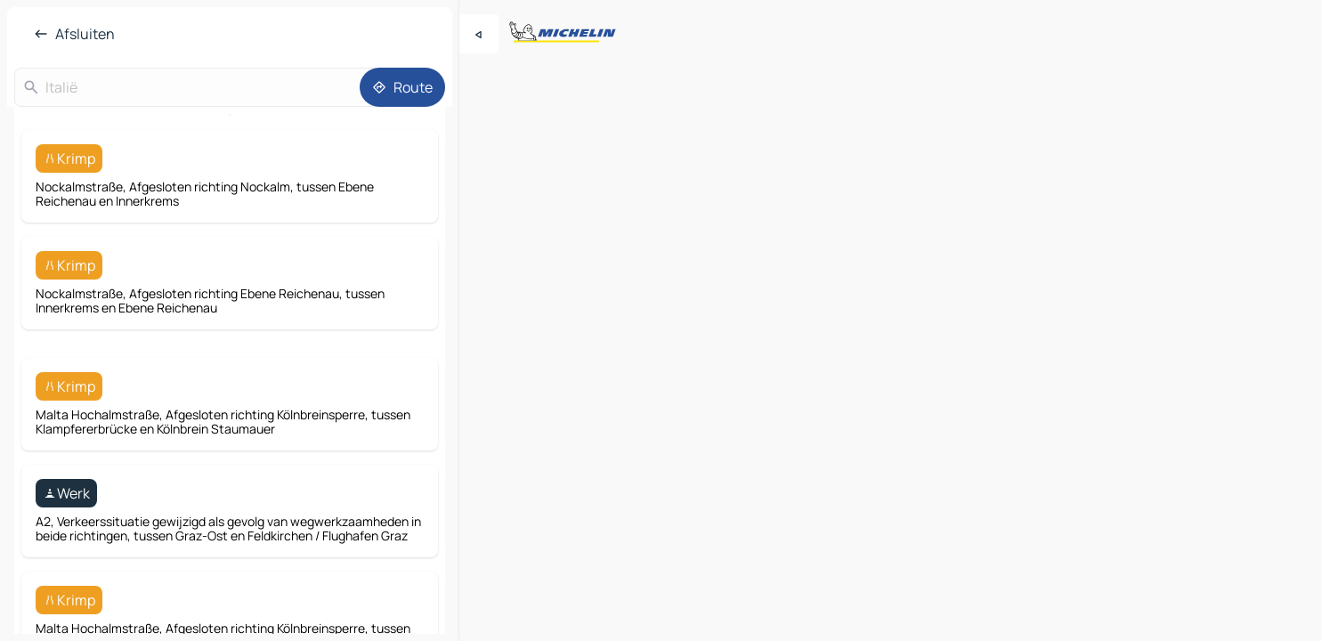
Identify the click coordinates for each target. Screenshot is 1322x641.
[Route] (402, 87)
